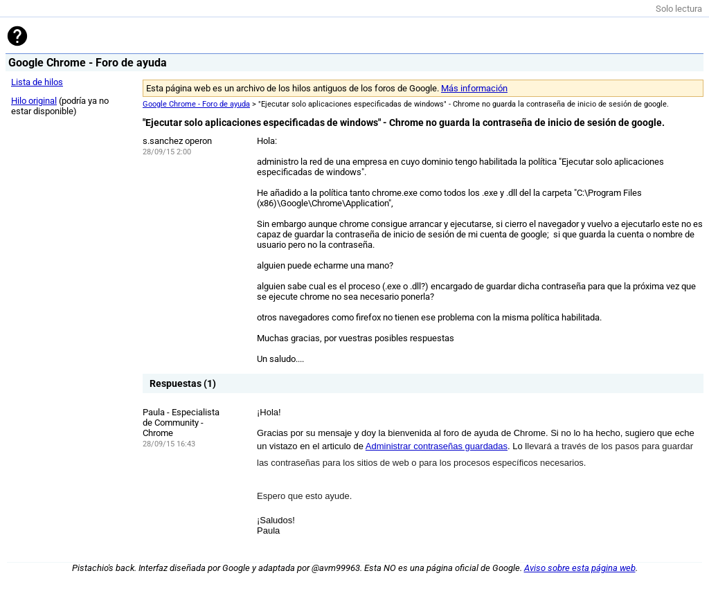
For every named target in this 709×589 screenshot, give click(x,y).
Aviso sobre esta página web (580, 568)
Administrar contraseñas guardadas (437, 446)
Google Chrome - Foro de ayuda (196, 104)
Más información (474, 88)
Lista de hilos (37, 82)
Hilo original (34, 101)
